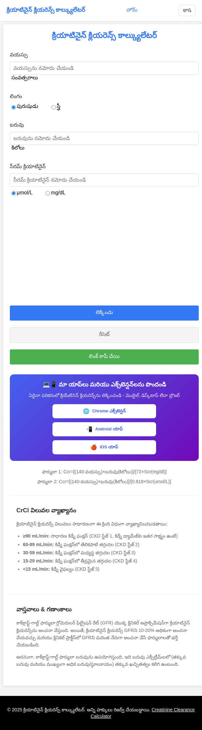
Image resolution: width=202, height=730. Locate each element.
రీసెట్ (104, 334)
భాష (187, 9)
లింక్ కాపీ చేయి (104, 356)
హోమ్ (132, 9)
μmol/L (21, 192)
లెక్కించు (104, 312)
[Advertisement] (104, 251)
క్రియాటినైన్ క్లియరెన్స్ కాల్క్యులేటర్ (46, 10)
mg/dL (55, 192)
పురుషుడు (24, 106)
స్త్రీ (55, 106)
